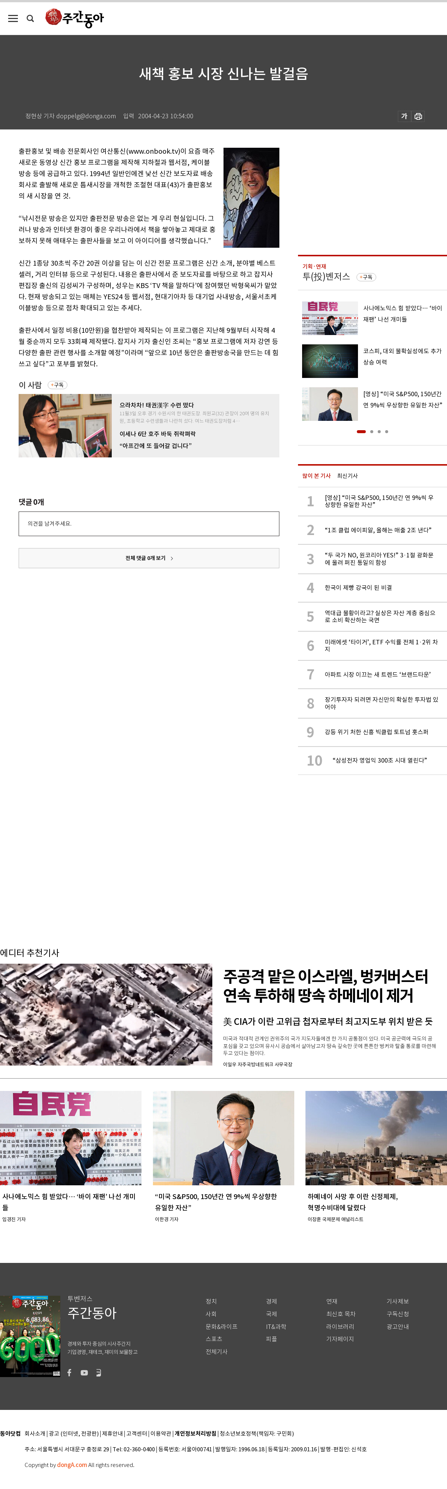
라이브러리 (340, 1326)
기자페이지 (340, 1339)
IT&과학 (276, 1326)
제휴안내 (112, 1434)
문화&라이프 (222, 1326)
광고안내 (398, 1326)
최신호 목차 (341, 1314)
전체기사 (217, 1351)
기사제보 (398, 1301)
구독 (59, 385)
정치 (211, 1301)
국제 (271, 1314)
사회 (211, 1314)
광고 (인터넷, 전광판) (74, 1434)
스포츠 (214, 1339)
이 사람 (30, 385)
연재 (331, 1301)
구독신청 (398, 1314)
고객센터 (136, 1434)
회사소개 (35, 1434)
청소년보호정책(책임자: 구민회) (257, 1434)
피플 (271, 1339)
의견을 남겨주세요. (50, 523)
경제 (271, 1301)
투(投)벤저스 (326, 276)
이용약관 (160, 1434)
